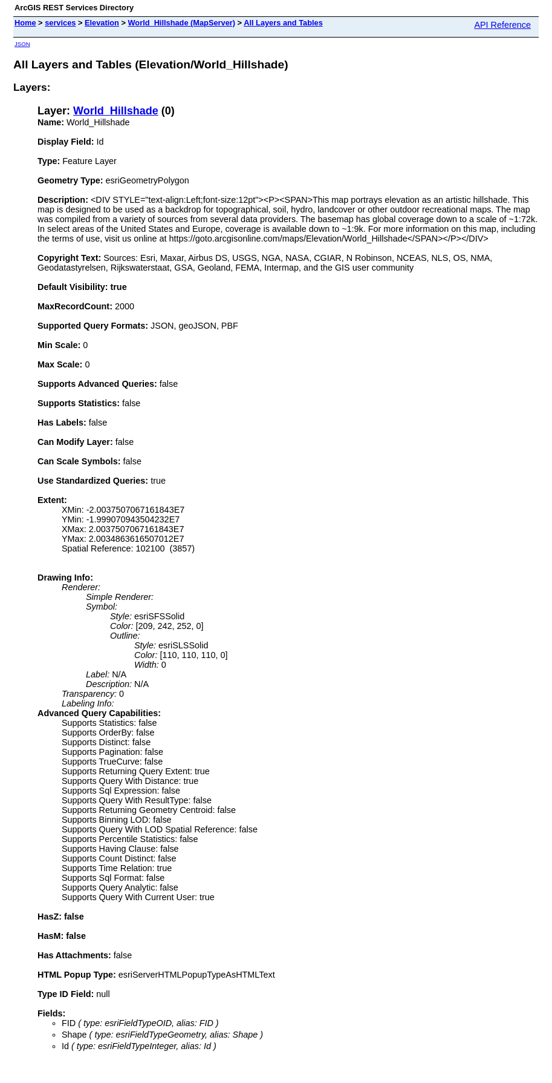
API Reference (502, 25)
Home (25, 22)
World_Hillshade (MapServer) (182, 22)
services (60, 22)
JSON (22, 44)
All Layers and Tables (283, 22)
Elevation (102, 22)
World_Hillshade (115, 111)
